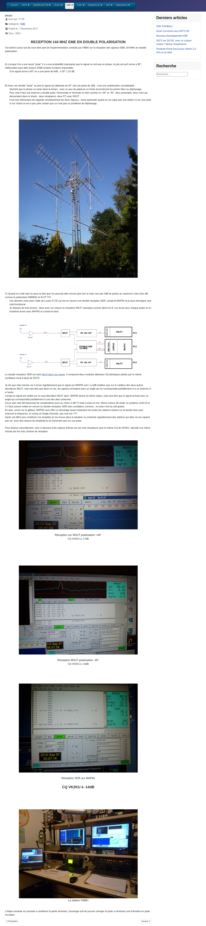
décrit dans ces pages (53, 374)
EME (22, 24)
